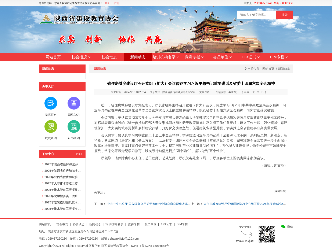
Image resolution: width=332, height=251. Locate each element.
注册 (116, 3)
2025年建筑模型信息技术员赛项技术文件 (70, 202)
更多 (79, 153)
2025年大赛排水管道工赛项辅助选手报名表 (71, 183)
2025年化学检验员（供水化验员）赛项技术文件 (74, 196)
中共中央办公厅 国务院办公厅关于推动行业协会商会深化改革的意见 (152, 204)
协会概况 (81, 57)
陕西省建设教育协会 (114, 245)
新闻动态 (137, 57)
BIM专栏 (279, 57)
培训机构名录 (166, 57)
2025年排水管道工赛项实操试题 (64, 208)
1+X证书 (251, 57)
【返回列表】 (280, 191)
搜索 (285, 14)
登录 (107, 3)
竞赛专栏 (194, 57)
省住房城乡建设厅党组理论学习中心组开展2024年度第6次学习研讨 (247, 204)
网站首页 (53, 57)
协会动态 (109, 57)
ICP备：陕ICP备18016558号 (150, 245)
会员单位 (222, 57)
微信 (290, 226)
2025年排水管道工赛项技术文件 (64, 189)
